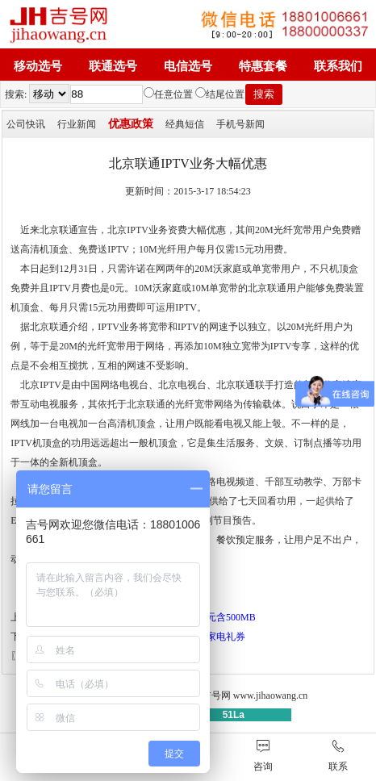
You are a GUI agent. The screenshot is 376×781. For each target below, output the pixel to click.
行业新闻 (76, 124)
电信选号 (188, 66)
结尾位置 (219, 94)
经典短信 (184, 124)
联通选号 (113, 66)
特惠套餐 (263, 66)
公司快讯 (25, 124)
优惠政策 (130, 124)
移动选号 (38, 66)
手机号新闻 (240, 124)
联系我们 (338, 66)
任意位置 (168, 94)
